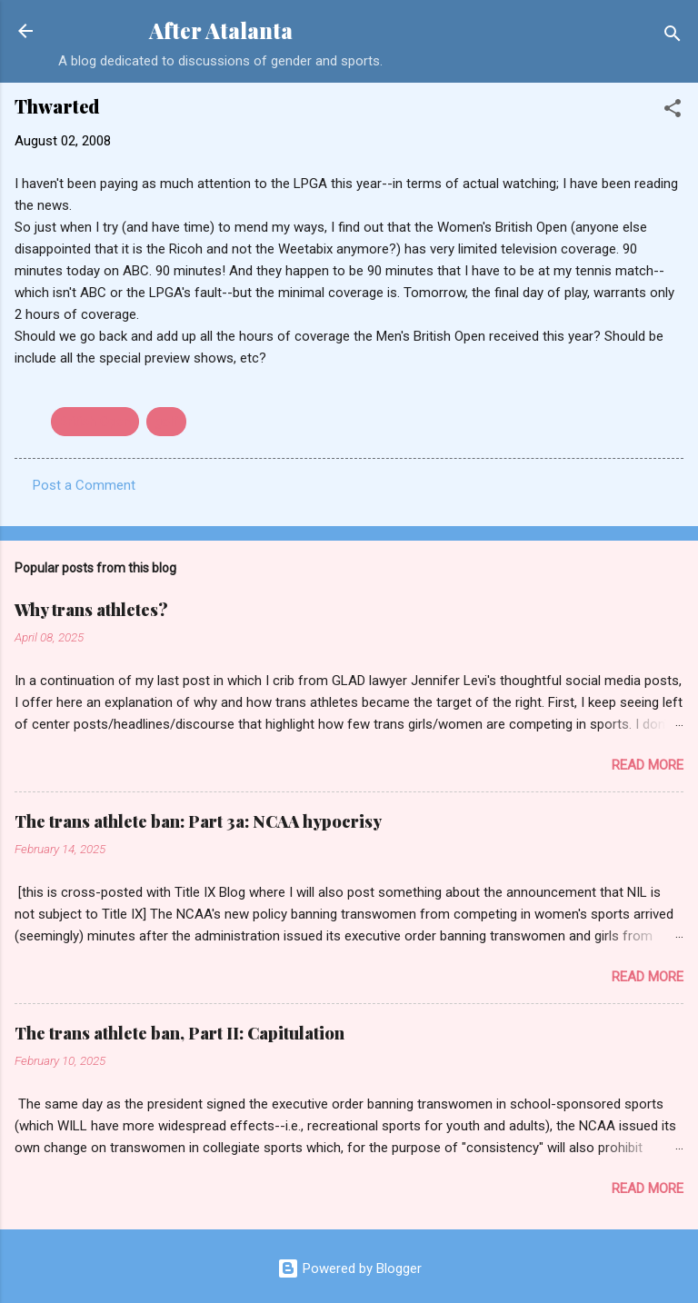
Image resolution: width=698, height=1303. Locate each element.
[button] (672, 111)
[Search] (672, 37)
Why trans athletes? (91, 610)
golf (166, 421)
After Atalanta (221, 30)
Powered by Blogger (349, 1268)
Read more (647, 765)
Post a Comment (84, 485)
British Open (95, 421)
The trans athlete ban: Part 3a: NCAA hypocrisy (198, 821)
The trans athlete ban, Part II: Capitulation (179, 1033)
